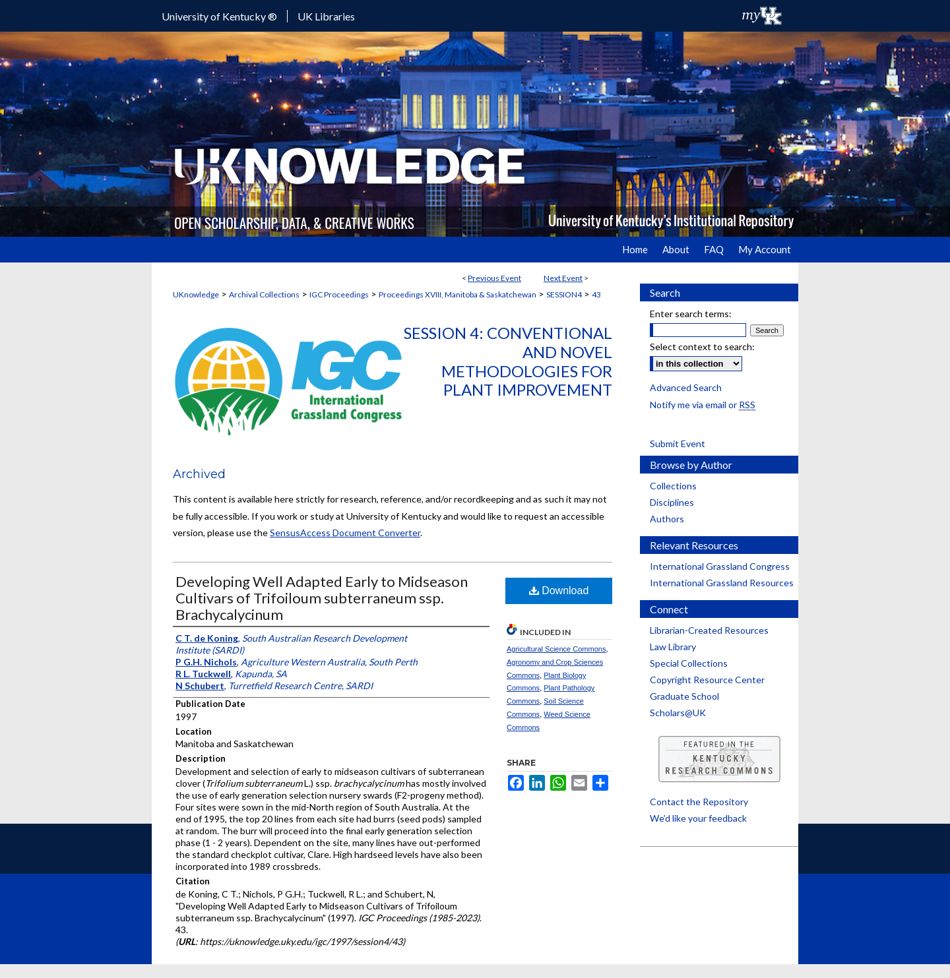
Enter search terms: (691, 313)
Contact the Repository (699, 801)
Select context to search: (702, 346)
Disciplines (672, 502)
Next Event (563, 278)
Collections (673, 485)
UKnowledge (196, 294)
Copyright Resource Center (707, 679)
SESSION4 (564, 294)
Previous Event (494, 278)
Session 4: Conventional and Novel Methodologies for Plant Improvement (508, 361)
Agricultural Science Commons (556, 649)
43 (596, 294)
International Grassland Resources (722, 582)
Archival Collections (264, 294)
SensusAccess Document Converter (345, 532)
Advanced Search (686, 387)
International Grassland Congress (720, 566)
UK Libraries (326, 16)
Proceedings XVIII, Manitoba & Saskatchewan (457, 294)
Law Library (673, 646)
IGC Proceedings (339, 294)
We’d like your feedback (698, 818)
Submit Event (677, 443)
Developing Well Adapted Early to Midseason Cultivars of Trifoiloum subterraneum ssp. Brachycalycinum (321, 597)
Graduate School (684, 696)
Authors (667, 518)
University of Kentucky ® (219, 16)
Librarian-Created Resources (709, 630)
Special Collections (689, 663)
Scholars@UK (678, 712)
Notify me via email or (702, 404)
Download (559, 590)
